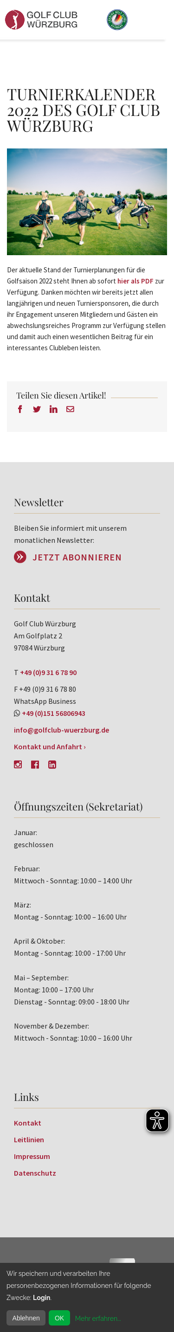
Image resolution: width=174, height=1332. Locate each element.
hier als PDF (135, 281)
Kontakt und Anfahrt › (50, 746)
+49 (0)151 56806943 (53, 713)
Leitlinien (29, 1139)
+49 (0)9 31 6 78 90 (48, 672)
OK (59, 1318)
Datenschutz (35, 1173)
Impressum (32, 1156)
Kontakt (27, 1122)
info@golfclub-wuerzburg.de (61, 729)
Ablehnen (26, 1318)
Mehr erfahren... (98, 1318)
